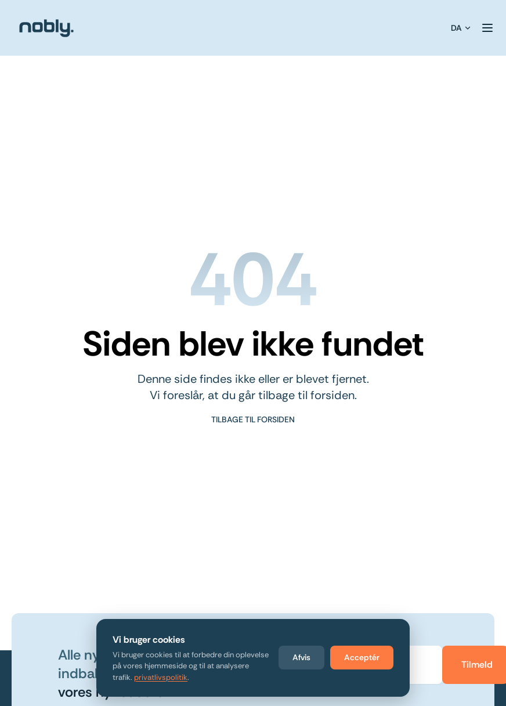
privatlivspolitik (160, 677)
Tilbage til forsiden (253, 419)
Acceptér (362, 657)
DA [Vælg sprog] (461, 28)
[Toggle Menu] (487, 28)
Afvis (301, 657)
